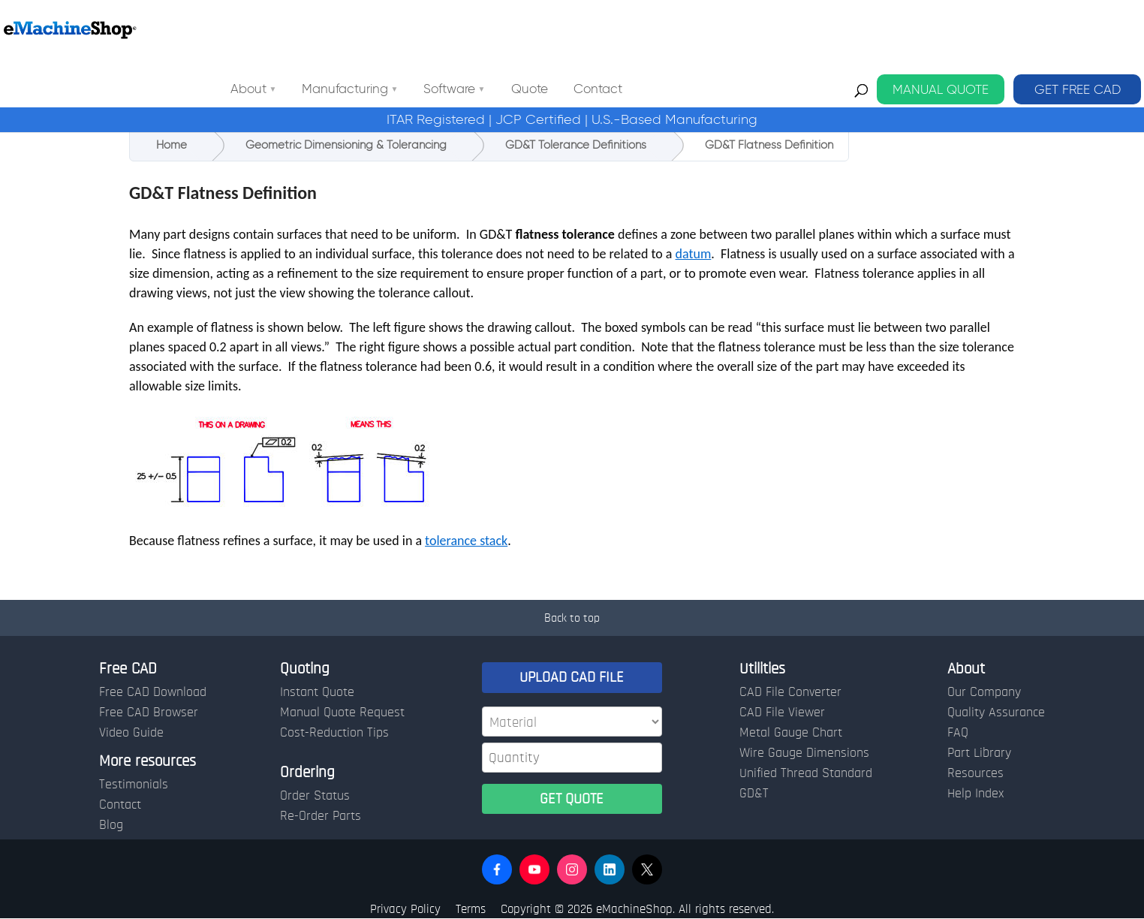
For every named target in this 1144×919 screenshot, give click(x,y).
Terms (471, 908)
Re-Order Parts (320, 816)
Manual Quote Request (342, 712)
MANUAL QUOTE (941, 29)
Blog (111, 825)
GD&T (754, 793)
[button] (497, 869)
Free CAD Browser (148, 712)
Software (584, 29)
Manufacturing (480, 29)
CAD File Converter (790, 692)
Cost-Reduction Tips (334, 733)
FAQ (957, 733)
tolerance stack (466, 540)
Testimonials (133, 784)
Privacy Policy (405, 908)
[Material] (572, 722)
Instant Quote (317, 692)
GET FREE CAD (1077, 29)
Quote (664, 29)
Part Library (979, 753)
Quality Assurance (996, 712)
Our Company (984, 692)
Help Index (975, 793)
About (384, 29)
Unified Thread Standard (805, 773)
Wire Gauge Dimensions (804, 753)
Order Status (315, 796)
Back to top (572, 618)
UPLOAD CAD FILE (571, 677)
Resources (975, 773)
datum (694, 254)
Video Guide (131, 733)
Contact (733, 29)
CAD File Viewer (782, 712)
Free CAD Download (152, 692)
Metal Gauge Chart (790, 733)
